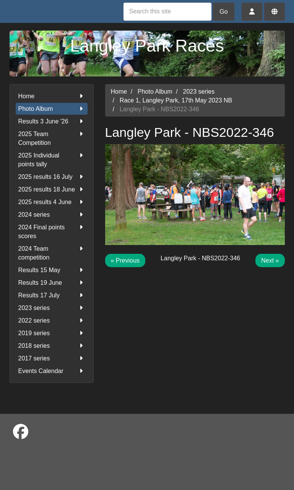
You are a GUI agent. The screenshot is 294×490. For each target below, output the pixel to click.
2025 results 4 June (51, 202)
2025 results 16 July (51, 176)
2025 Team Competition (51, 138)
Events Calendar (51, 371)
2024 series (51, 214)
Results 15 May (51, 270)
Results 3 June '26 (51, 121)
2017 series (51, 358)
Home (51, 96)
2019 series (51, 333)
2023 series (51, 307)
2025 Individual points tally (51, 159)
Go (223, 11)
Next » (270, 260)
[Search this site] (167, 12)
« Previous (125, 260)
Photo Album (51, 108)
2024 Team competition (51, 252)
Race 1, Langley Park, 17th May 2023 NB (176, 100)
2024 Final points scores (51, 231)
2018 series (51, 345)
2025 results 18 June (51, 189)
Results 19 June (51, 282)
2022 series (51, 320)
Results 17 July (51, 295)
